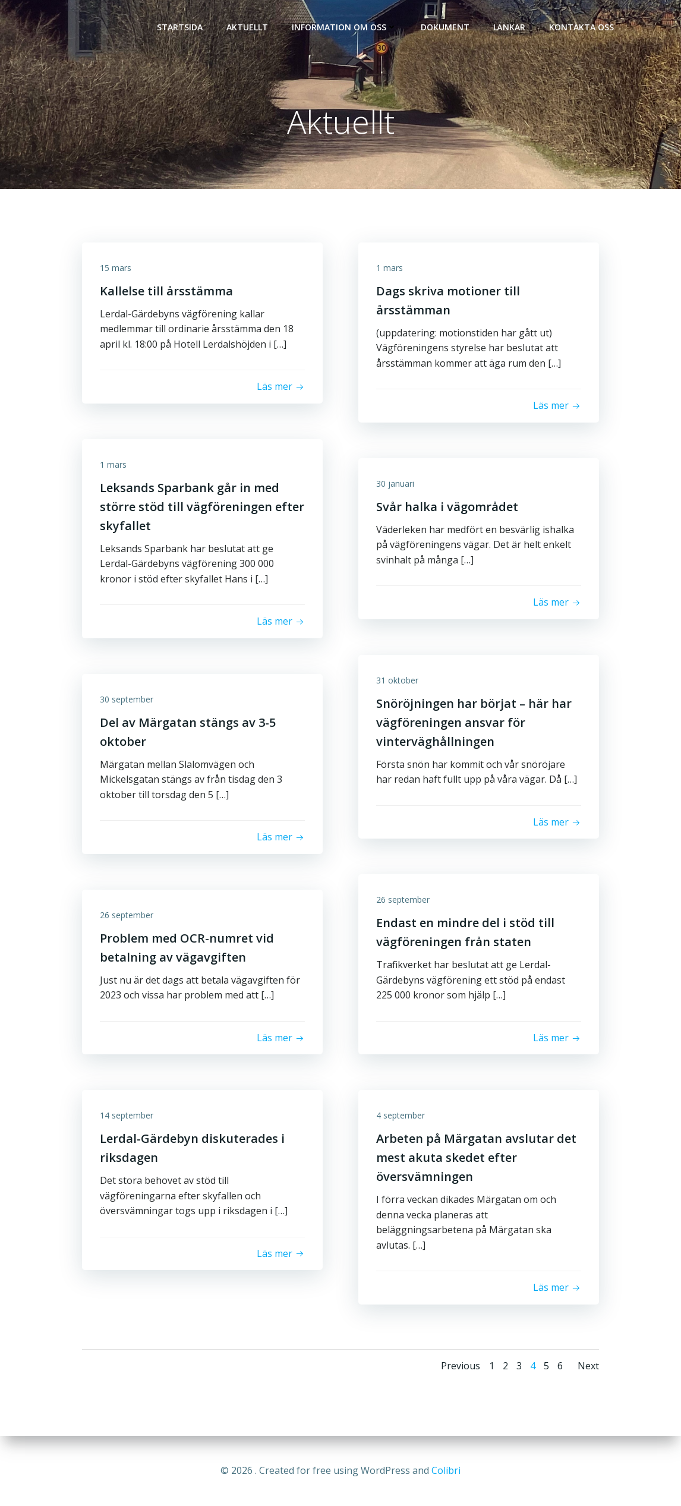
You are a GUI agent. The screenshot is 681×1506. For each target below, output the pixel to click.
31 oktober (397, 680)
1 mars (389, 267)
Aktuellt (247, 27)
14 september (126, 1115)
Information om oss (344, 27)
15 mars (115, 267)
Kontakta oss (581, 27)
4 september (400, 1115)
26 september (403, 899)
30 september (126, 699)
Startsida (180, 27)
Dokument (445, 27)
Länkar (509, 27)
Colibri (446, 1470)
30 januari (395, 483)
